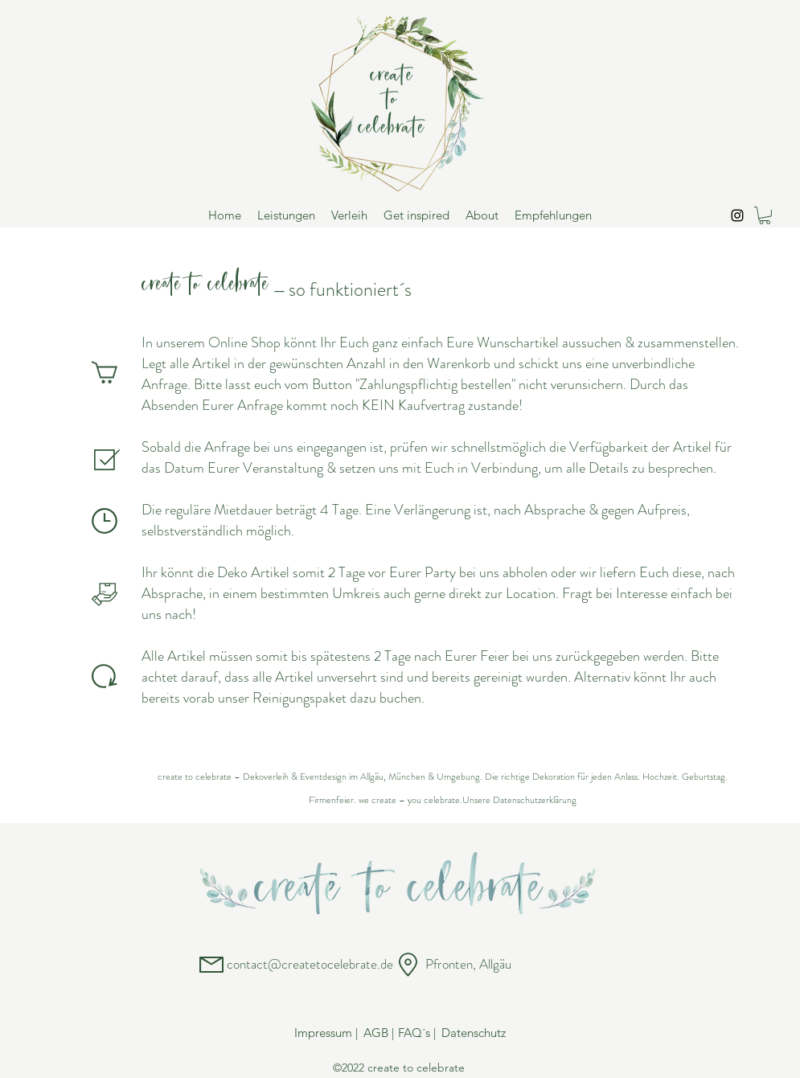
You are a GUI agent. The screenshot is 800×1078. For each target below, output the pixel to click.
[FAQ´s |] (417, 1033)
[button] (764, 215)
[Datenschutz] (474, 1033)
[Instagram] (737, 215)
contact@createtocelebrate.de (310, 963)
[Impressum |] (326, 1033)
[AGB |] (379, 1033)
